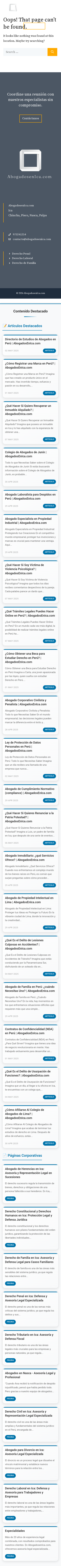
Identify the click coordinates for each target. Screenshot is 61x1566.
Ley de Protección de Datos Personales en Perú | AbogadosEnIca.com (23, 746)
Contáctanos (30, 118)
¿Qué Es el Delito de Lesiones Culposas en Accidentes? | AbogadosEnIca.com (24, 944)
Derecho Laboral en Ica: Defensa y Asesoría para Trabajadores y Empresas (27, 1492)
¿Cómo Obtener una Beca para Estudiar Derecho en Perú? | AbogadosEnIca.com (25, 657)
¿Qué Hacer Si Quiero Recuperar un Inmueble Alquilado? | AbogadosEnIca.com (28, 410)
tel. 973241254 (34, 26)
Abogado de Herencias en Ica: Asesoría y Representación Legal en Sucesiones (28, 1173)
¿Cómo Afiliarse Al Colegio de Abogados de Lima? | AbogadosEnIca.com (24, 1114)
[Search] (52, 52)
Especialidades (15, 1530)
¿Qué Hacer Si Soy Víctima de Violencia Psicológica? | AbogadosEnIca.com (24, 569)
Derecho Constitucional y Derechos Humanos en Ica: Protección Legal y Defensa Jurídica (28, 1215)
